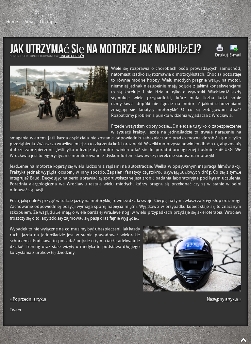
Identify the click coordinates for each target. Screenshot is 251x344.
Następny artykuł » (224, 299)
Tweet (15, 309)
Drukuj (221, 50)
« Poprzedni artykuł (28, 299)
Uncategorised (71, 56)
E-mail (235, 50)
